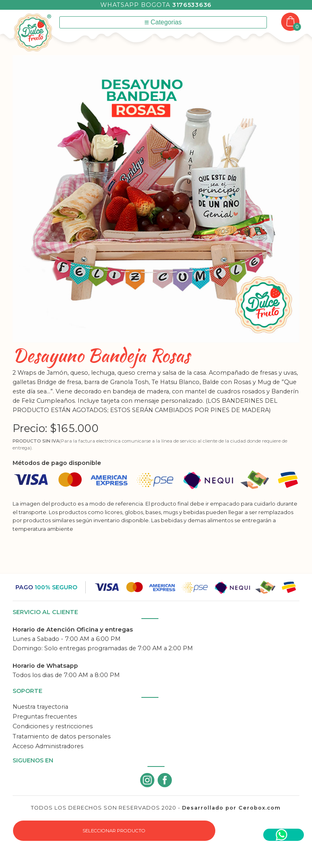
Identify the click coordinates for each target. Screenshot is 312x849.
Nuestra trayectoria (40, 706)
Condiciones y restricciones (53, 726)
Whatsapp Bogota (156, 5)
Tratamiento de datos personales (61, 736)
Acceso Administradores (48, 746)
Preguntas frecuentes (45, 716)
